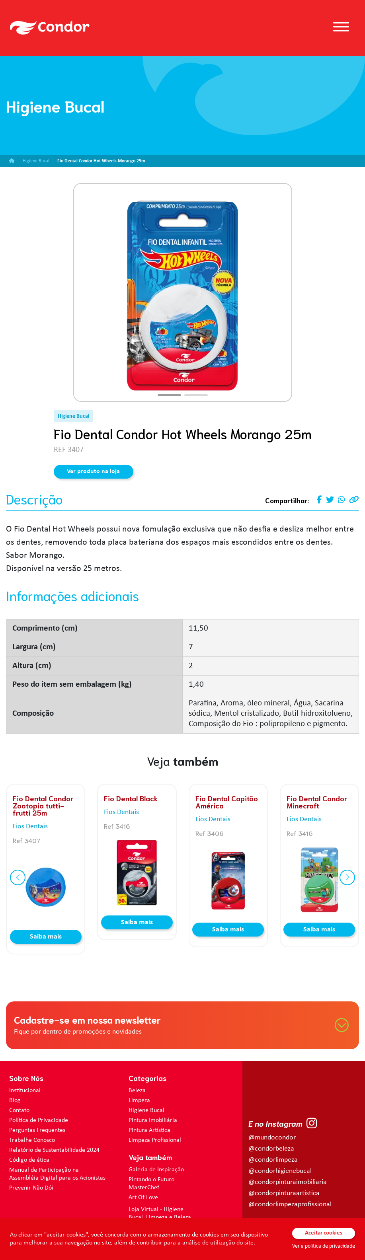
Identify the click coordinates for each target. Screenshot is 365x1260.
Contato (19, 1110)
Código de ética (29, 1160)
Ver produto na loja (93, 471)
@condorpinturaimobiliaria (287, 1182)
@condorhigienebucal (280, 1171)
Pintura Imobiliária (153, 1120)
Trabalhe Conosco (32, 1140)
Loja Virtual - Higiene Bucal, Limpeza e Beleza (160, 1213)
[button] (169, 395)
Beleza (137, 1090)
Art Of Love (143, 1197)
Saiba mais (46, 937)
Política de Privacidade (38, 1120)
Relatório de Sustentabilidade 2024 (54, 1150)
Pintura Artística (149, 1130)
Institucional (25, 1090)
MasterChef (144, 1187)
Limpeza (139, 1100)
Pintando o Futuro (151, 1179)
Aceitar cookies (323, 1233)
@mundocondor (272, 1137)
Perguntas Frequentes (37, 1130)
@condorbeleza (271, 1149)
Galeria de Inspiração (156, 1170)
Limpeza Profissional (155, 1140)
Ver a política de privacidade (323, 1246)
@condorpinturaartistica (284, 1193)
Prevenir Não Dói (31, 1188)
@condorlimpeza (273, 1160)
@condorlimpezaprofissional (290, 1204)
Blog (15, 1100)
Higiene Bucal (146, 1110)
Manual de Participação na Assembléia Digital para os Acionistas (57, 1174)
